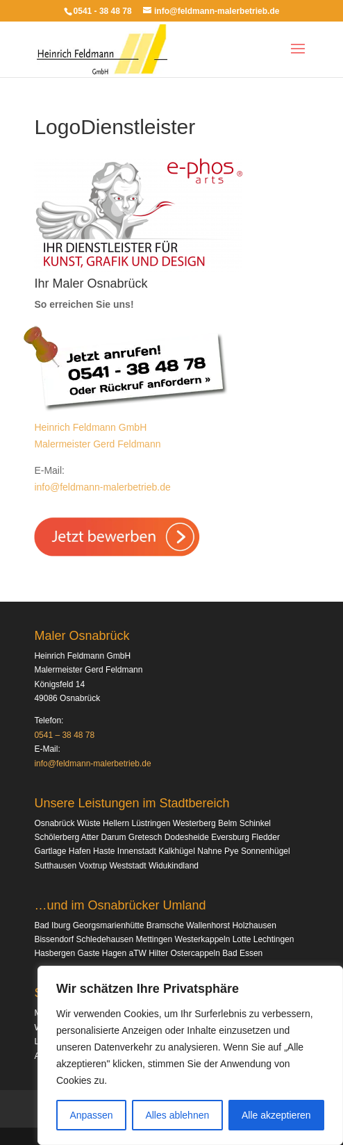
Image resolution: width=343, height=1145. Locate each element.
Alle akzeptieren (276, 1115)
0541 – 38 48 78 (64, 735)
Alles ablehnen (177, 1115)
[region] (190, 1055)
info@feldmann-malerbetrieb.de (102, 487)
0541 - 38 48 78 (103, 11)
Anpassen (90, 1115)
